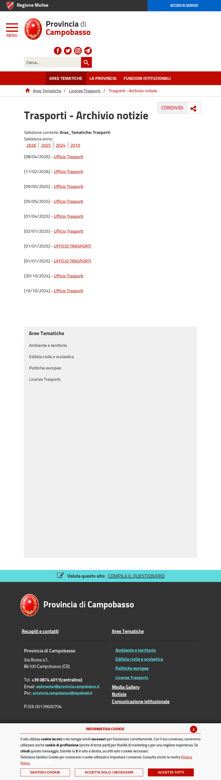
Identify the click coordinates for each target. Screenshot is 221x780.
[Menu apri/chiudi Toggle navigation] (12, 29)
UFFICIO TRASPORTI (72, 246)
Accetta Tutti (171, 772)
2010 (75, 145)
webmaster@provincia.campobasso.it (68, 686)
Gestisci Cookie (45, 772)
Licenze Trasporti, (85, 91)
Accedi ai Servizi (184, 5)
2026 (31, 145)
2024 (60, 145)
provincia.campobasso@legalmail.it (62, 693)
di (68, 26)
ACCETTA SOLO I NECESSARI (109, 772)
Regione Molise (32, 4)
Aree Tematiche (47, 91)
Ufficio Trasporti (68, 157)
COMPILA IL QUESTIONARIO (136, 575)
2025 (46, 145)
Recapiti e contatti (40, 631)
